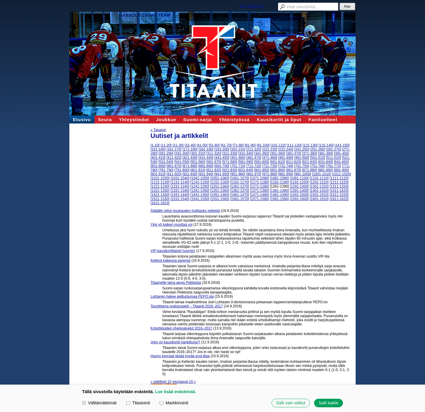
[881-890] (325, 170)
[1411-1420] (339, 191)
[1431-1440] (179, 195)
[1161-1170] (239, 182)
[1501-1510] (319, 195)
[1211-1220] (339, 182)
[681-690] (205, 166)
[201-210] (237, 149)
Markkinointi (174, 403)
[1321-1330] (160, 191)
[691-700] (221, 166)
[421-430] (189, 158)
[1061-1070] (239, 178)
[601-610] (277, 162)
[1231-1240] (179, 186)
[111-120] (294, 145)
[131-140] (326, 145)
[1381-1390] (279, 191)
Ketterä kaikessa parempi (170, 260)
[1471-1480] (259, 195)
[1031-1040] (179, 178)
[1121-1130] (160, 182)
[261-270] (333, 149)
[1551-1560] (219, 199)
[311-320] (213, 153)
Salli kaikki (328, 403)
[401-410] (158, 158)
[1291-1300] (299, 186)
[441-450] (221, 158)
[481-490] (285, 158)
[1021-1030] (160, 178)
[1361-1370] (239, 191)
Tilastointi (138, 403)
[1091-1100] (299, 178)
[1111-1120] (339, 178)
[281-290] (166, 153)
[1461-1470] (239, 195)
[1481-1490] (279, 195)
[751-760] (317, 166)
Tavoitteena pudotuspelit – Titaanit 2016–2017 (187, 306)
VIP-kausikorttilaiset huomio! (173, 251)
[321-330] (229, 153)
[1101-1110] (319, 178)
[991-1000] (302, 174)
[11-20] (166, 145)
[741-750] (301, 166)
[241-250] (301, 149)
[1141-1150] (199, 182)
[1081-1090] (279, 178)
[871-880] (309, 170)
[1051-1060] (219, 178)
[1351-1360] (219, 191)
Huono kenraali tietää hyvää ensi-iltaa (180, 356)
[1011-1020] (341, 174)
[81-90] (250, 145)
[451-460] (237, 158)
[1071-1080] (259, 178)
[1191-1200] (299, 182)
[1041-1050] (199, 178)
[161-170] (174, 149)
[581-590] (245, 162)
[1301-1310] (319, 186)
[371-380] (309, 153)
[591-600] (261, 162)
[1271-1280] (259, 186)
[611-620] (293, 162)
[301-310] (197, 153)
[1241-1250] (199, 186)
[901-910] (158, 174)
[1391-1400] (299, 191)
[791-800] (181, 170)
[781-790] (166, 170)
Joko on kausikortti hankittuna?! (175, 342)
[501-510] (317, 158)
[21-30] (178, 145)
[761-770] (333, 166)
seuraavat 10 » (184, 382)
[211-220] (253, 149)
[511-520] (333, 158)
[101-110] (278, 145)
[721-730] (269, 166)
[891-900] (341, 170)
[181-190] (205, 149)
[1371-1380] (259, 191)
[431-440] (205, 158)
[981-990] (285, 174)
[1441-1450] (199, 195)
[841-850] (261, 170)
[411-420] (174, 158)
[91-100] (263, 145)
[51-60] (214, 145)
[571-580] (229, 162)
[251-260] (317, 149)
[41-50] (202, 145)
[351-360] (277, 153)
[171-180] (189, 149)
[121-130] (310, 145)
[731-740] (285, 166)
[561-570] (213, 162)
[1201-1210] (319, 182)
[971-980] (269, 174)
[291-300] (181, 153)
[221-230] (269, 149)
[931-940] (205, 174)
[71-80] (238, 145)
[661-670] (174, 166)
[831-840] (245, 170)
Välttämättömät (99, 403)
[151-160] (158, 149)
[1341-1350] (199, 191)
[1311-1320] (339, 186)
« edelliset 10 (161, 382)
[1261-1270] (239, 186)
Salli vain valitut (290, 403)
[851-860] (277, 170)
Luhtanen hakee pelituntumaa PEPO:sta (182, 296)
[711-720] (253, 166)
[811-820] (213, 170)
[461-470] (253, 158)
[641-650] (341, 162)
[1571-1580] (259, 199)
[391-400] (341, 153)
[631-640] (325, 162)
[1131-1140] (179, 182)
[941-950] (221, 174)
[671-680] (189, 166)
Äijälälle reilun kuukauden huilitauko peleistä (185, 211)
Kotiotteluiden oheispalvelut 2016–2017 (181, 328)
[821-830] (229, 170)
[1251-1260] (219, 186)
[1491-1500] (299, 195)
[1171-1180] (259, 182)
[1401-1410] (319, 191)
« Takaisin (158, 130)
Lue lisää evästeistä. (175, 391)
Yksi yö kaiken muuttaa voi (171, 225)
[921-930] (189, 174)
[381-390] (325, 153)
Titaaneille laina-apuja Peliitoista (176, 283)
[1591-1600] (299, 199)
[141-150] (341, 145)
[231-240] (285, 149)
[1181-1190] (279, 182)
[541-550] (181, 162)
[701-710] (237, 166)
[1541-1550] (199, 199)
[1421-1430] (160, 195)
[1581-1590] (279, 199)
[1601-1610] (319, 199)
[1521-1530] (160, 199)
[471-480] (269, 158)
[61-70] (226, 145)
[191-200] (221, 149)
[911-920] (174, 174)
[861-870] (293, 170)
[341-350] (261, 153)
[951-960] (237, 174)
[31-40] (189, 145)
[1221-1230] (160, 186)
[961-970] (253, 174)
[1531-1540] (179, 199)
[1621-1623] (160, 203)
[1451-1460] (219, 195)
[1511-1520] (339, 195)
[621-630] (309, 162)
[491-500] (301, 158)
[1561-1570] (239, 199)
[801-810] (197, 170)
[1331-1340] (179, 191)
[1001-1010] (321, 174)
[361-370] (293, 153)
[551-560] (197, 162)
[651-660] (158, 166)
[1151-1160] (219, 182)
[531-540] (166, 162)
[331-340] (245, 153)
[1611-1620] (339, 199)
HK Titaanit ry (252, 6)
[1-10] (155, 145)
